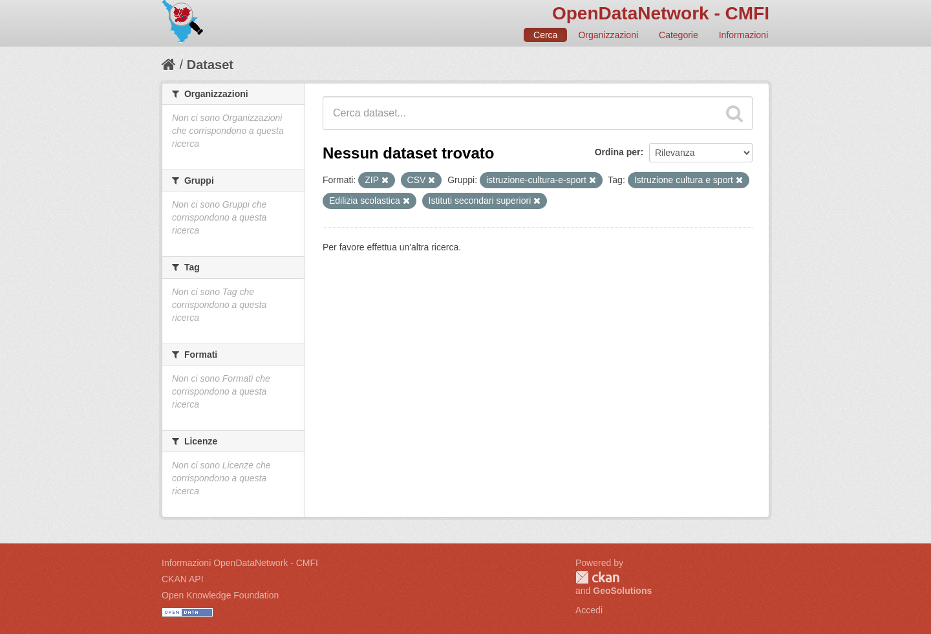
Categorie (678, 35)
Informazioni (743, 35)
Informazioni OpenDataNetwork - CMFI (240, 563)
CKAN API (183, 579)
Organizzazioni (608, 35)
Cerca (545, 35)
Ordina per (618, 152)
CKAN (597, 577)
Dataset (210, 65)
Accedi (589, 610)
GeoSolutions (622, 590)
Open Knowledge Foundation (220, 595)
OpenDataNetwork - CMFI (660, 13)
